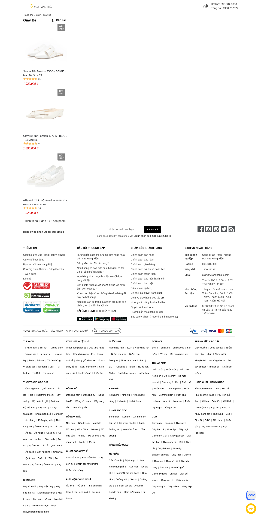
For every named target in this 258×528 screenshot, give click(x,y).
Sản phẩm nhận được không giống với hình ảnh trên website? (101, 287)
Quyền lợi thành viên (142, 307)
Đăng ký (152, 229)
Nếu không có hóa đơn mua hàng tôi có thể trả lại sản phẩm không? (101, 270)
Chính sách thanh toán (143, 273)
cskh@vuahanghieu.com (215, 275)
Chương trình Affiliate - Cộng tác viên (43, 269)
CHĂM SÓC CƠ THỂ (77, 451)
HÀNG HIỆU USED (119, 445)
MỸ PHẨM (114, 454)
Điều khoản (56, 331)
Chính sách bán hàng (142, 254)
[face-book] (201, 229)
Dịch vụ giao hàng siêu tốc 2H (147, 297)
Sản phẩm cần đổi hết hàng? (93, 263)
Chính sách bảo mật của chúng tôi (152, 235)
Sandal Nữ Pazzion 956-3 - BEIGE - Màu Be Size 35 (44, 73)
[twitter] (224, 229)
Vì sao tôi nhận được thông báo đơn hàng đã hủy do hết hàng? (101, 295)
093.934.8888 (229, 3)
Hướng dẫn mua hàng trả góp (147, 311)
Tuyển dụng (30, 273)
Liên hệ (27, 278)
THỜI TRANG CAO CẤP (35, 382)
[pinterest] (216, 229)
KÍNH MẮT (114, 388)
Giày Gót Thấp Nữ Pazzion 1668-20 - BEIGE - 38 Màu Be (45, 202)
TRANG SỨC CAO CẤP (207, 341)
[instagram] (208, 229)
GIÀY (154, 416)
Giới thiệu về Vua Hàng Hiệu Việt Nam (44, 254)
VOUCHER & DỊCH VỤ (78, 341)
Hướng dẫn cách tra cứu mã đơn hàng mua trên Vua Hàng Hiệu (101, 256)
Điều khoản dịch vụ (141, 288)
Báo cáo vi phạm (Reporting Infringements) (154, 316)
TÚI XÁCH (28, 341)
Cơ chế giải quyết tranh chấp (147, 292)
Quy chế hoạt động (33, 259)
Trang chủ (28, 15)
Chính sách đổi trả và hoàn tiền (148, 269)
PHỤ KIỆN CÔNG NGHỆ (78, 479)
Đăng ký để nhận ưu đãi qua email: (43, 231)
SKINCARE (29, 480)
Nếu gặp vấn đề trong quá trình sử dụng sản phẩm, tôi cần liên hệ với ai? (101, 303)
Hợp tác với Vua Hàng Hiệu (38, 264)
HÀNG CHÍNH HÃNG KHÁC (209, 382)
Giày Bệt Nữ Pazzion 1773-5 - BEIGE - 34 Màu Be (45, 137)
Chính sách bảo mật (142, 283)
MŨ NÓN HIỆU (73, 416)
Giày (38, 15)
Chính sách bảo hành (142, 259)
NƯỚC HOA (115, 341)
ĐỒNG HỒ (71, 388)
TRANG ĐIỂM (159, 363)
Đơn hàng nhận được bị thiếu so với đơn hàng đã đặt (99, 278)
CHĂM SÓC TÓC (118, 410)
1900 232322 (230, 8)
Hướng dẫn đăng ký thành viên (148, 302)
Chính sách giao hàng (143, 264)
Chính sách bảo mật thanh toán (148, 278)
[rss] (232, 229)
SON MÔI (157, 341)
